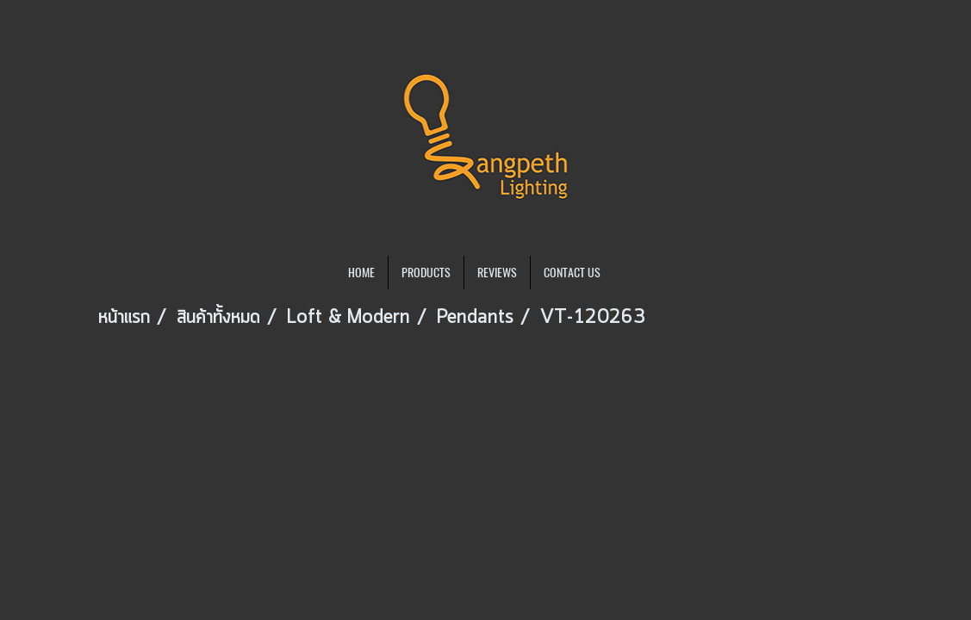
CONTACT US (572, 272)
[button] (629, 273)
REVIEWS (497, 272)
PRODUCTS (426, 272)
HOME (361, 272)
